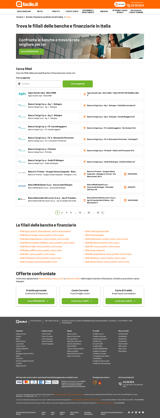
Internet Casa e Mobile (120, 12)
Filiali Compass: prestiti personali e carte (38, 262)
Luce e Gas (20, 344)
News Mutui (122, 351)
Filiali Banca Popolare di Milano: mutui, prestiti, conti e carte (47, 243)
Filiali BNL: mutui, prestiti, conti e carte (37, 255)
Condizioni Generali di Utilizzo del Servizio (26, 413)
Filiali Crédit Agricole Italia (97, 232)
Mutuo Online (72, 334)
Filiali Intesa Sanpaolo (95, 251)
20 (89, 213)
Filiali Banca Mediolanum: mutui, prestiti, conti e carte (44, 239)
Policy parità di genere (75, 413)
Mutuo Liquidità (72, 351)
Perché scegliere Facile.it (25, 361)
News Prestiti (123, 344)
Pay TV (18, 351)
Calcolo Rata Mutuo (74, 344)
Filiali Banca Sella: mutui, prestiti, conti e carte (41, 247)
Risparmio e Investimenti (88, 12)
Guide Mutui (122, 336)
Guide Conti (122, 339)
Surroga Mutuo (72, 339)
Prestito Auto (97, 341)
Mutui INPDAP (71, 346)
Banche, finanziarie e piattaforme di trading (44, 18)
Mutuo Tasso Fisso (73, 356)
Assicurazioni (24, 12)
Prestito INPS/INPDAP (100, 349)
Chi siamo (19, 359)
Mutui (40, 12)
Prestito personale (36, 291)
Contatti (19, 364)
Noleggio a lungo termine (136, 12)
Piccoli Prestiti (98, 344)
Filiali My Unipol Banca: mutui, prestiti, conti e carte (108, 255)
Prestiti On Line (98, 334)
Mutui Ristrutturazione (75, 354)
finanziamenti (45, 279)
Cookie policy (53, 413)
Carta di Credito (123, 291)
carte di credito (73, 279)
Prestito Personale (99, 336)
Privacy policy (43, 413)
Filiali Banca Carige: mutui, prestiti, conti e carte (42, 236)
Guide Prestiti (123, 334)
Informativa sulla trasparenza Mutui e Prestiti (113, 413)
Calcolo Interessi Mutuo (75, 349)
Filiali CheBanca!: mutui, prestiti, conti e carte (40, 259)
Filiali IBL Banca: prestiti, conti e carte (102, 243)
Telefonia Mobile (22, 349)
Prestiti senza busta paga (101, 364)
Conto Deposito (47, 339)
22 (98, 213)
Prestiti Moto (97, 359)
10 (80, 213)
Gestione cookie (62, 413)
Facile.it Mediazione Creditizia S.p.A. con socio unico (85, 400)
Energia (104, 12)
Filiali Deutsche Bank (94, 236)
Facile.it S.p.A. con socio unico (105, 403)
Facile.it (19, 18)
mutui (55, 279)
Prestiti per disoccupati (101, 361)
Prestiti (56, 12)
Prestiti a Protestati (99, 351)
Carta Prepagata (47, 344)
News (18, 356)
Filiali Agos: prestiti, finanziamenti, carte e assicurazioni (45, 232)
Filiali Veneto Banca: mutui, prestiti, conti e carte (107, 262)
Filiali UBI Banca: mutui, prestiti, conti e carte (105, 259)
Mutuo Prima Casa (73, 336)
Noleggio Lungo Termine (25, 354)
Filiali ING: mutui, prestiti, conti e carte (102, 247)
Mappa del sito (21, 366)
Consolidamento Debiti (101, 356)
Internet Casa (21, 341)
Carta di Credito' (47, 341)
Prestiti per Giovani (99, 354)
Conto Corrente (80, 291)
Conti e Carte (72, 12)
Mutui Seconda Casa (74, 341)
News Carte (122, 346)
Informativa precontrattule (89, 413)
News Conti (122, 349)
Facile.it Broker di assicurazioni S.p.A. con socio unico (69, 394)
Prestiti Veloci (97, 346)
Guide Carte (122, 341)
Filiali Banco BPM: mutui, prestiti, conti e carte (41, 251)
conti (61, 279)
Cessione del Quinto (100, 339)
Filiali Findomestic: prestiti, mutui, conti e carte (106, 239)
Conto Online (46, 334)
